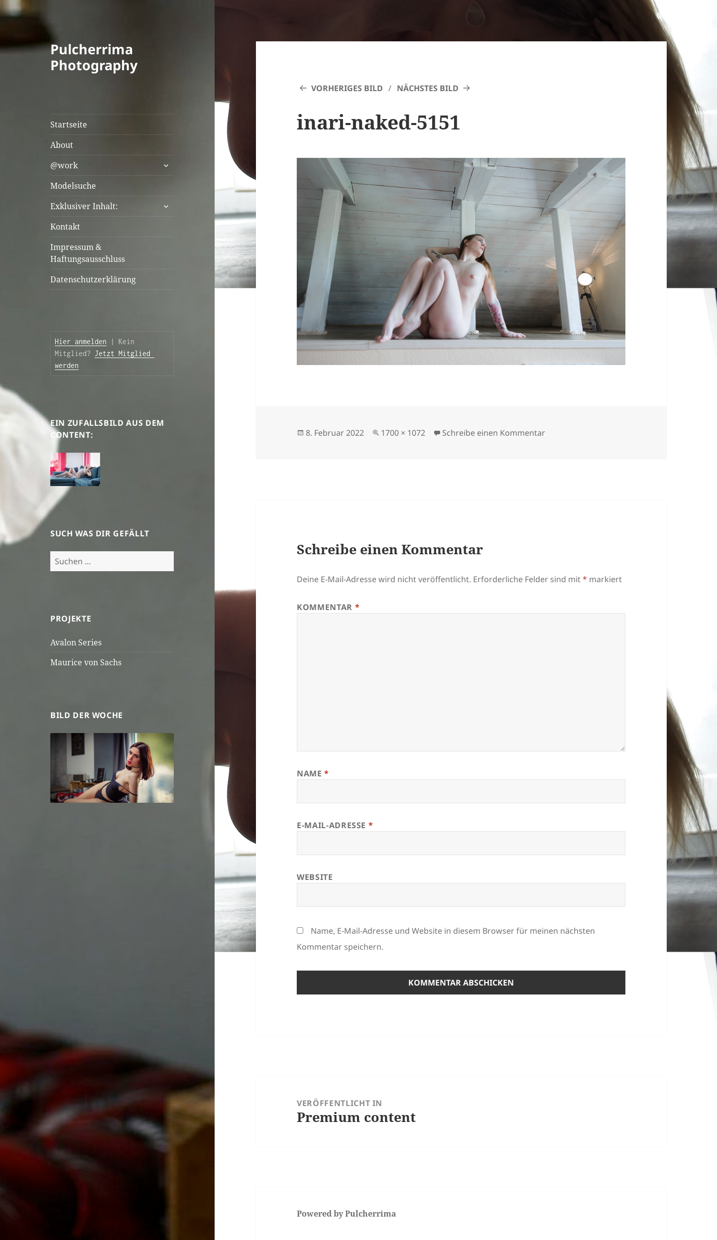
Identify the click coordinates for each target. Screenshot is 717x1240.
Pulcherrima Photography (93, 57)
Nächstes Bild (428, 88)
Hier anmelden (81, 341)
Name (313, 773)
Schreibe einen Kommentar (493, 432)
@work (64, 165)
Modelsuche (73, 185)
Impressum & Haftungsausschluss (87, 253)
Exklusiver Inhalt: (84, 206)
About (61, 144)
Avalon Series (76, 642)
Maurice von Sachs (85, 662)
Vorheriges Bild (347, 88)
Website (315, 876)
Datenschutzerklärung (93, 279)
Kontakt (65, 226)
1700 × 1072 (403, 432)
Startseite (68, 124)
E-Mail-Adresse (335, 825)
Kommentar (328, 607)
